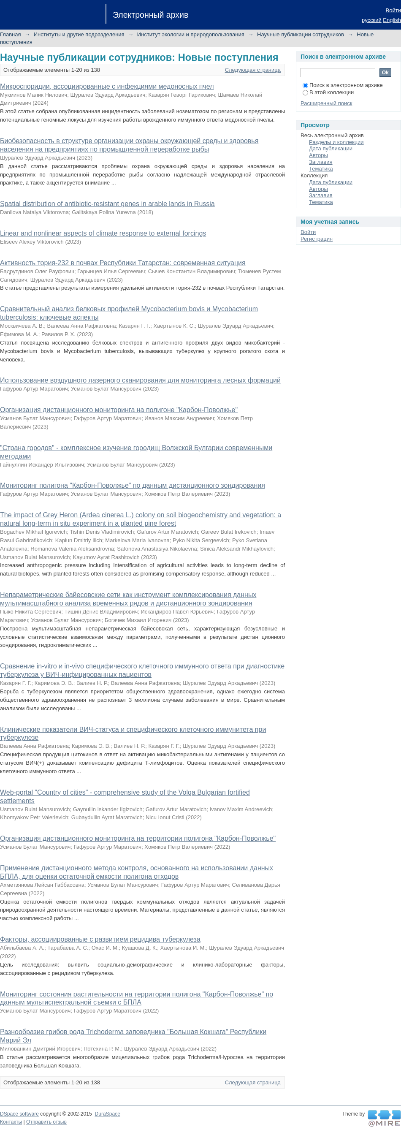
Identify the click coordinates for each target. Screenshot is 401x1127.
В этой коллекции (328, 92)
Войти (393, 10)
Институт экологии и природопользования (190, 34)
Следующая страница (253, 70)
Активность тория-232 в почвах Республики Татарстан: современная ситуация (123, 262)
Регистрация (317, 239)
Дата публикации (330, 148)
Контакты (11, 1122)
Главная (10, 34)
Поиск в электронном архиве (343, 85)
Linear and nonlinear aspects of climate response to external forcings (103, 233)
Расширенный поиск (326, 103)
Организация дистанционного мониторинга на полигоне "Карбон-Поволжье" (119, 409)
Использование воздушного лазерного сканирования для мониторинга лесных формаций (140, 380)
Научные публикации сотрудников (300, 34)
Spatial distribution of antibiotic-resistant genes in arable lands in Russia (107, 203)
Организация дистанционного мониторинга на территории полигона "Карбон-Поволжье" (138, 838)
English (392, 20)
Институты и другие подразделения (79, 34)
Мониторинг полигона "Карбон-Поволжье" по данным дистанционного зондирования (132, 485)
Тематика (321, 169)
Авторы (318, 155)
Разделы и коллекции (336, 142)
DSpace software (19, 1114)
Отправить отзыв (46, 1122)
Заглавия (321, 162)
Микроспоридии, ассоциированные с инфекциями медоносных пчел (107, 86)
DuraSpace (107, 1114)
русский (372, 20)
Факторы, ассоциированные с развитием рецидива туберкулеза (100, 939)
